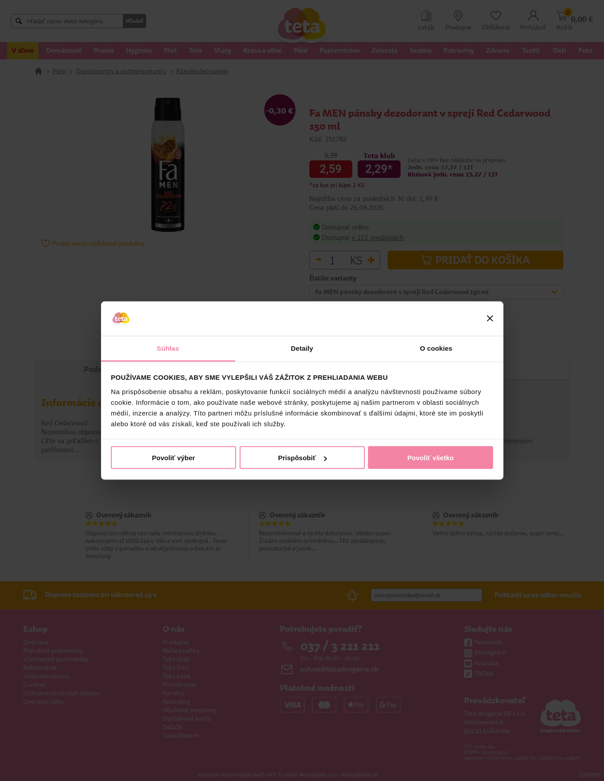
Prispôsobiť (302, 458)
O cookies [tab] (436, 348)
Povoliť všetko (430, 458)
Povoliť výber (173, 458)
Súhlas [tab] (168, 348)
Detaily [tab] (302, 348)
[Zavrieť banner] (490, 318)
